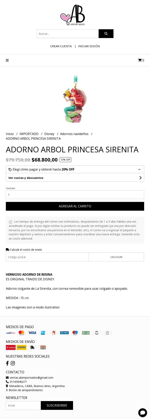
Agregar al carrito (75, 206)
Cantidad (10, 188)
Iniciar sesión (89, 46)
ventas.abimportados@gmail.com (29, 377)
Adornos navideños (74, 134)
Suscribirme (57, 405)
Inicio (10, 134)
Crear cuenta (61, 46)
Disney (49, 134)
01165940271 (16, 382)
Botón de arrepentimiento (24, 390)
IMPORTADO (29, 134)
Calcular (116, 257)
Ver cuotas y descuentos (25, 178)
